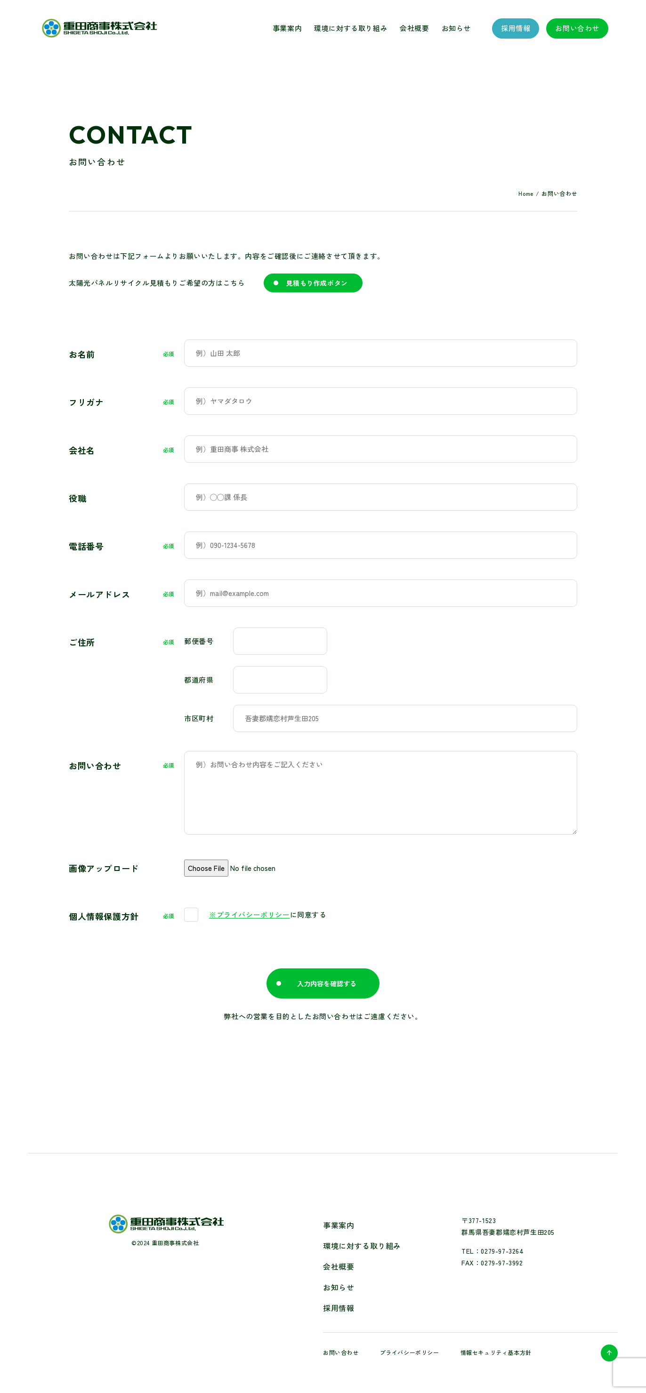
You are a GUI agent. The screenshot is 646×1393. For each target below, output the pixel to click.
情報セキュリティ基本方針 (496, 1352)
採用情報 (515, 28)
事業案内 (287, 28)
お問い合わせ (577, 28)
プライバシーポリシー (409, 1352)
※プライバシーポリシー (249, 914)
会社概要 (414, 28)
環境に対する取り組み (351, 28)
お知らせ (456, 28)
